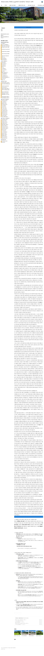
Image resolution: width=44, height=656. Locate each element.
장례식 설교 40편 (4, 115)
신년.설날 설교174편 (4, 119)
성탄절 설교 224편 (4, 134)
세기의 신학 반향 (4, 69)
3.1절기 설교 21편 (4, 109)
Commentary (3, 78)
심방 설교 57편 (3, 106)
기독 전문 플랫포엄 (4, 73)
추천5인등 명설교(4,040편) (5, 96)
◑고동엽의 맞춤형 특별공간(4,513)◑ (5, 43)
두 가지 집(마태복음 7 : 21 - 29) (19, 624)
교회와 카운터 (3, 62)
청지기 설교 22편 (4, 108)
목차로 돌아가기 (28, 27)
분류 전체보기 (4, 40)
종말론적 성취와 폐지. (4, 72)
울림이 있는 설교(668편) (5, 44)
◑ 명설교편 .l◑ (4, 81)
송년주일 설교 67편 (4, 138)
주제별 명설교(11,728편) (5, 93)
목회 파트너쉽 (3, 64)
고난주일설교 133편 (4, 122)
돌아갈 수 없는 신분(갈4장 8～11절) (20, 619)
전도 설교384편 (3, 101)
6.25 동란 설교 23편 (4, 110)
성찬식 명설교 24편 (4, 104)
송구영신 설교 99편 (4, 136)
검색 (40, 2)
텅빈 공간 (3, 142)
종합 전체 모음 (21, 618)
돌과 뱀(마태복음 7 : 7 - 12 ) (19, 622)
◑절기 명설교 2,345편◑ (5, 118)
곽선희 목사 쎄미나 (4, 87)
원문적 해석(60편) (4, 59)
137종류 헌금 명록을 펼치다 (5, 77)
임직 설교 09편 (3, 105)
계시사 (2, 67)
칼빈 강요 (3, 71)
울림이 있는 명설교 (13, 5)
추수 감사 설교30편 (4, 131)
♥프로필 (2, 35)
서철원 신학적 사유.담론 (5, 55)
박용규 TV (3, 57)
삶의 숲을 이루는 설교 (31, 5)
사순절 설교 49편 (4, 120)
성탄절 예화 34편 (4, 135)
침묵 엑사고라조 (3, 63)
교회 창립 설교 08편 (4, 100)
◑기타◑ (16, 618)
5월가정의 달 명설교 (4, 125)
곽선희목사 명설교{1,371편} (5, 82)
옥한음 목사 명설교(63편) (5, 91)
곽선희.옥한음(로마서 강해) (5, 97)
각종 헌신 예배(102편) (4, 116)
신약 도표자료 (3, 68)
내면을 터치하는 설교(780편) (5, 45)
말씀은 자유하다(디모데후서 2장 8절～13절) (21, 623)
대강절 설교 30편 (4, 133)
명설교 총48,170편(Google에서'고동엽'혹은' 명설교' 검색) (17, 2)
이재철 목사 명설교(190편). (5, 88)
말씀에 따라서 (3, 66)
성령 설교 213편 (3, 129)
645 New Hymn (3, 74)
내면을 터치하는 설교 (21, 5)
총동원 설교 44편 (4, 103)
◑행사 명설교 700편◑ (5, 99)
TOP (42, 648)
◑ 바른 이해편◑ (4, 61)
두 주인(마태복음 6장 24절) (19, 620)
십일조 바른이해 (3, 58)
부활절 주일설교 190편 (4, 124)
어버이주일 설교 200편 (4, 128)
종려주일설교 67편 (4, 123)
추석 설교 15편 (3, 130)
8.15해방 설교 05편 (4, 111)
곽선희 (6, 5)
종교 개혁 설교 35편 (4, 114)
